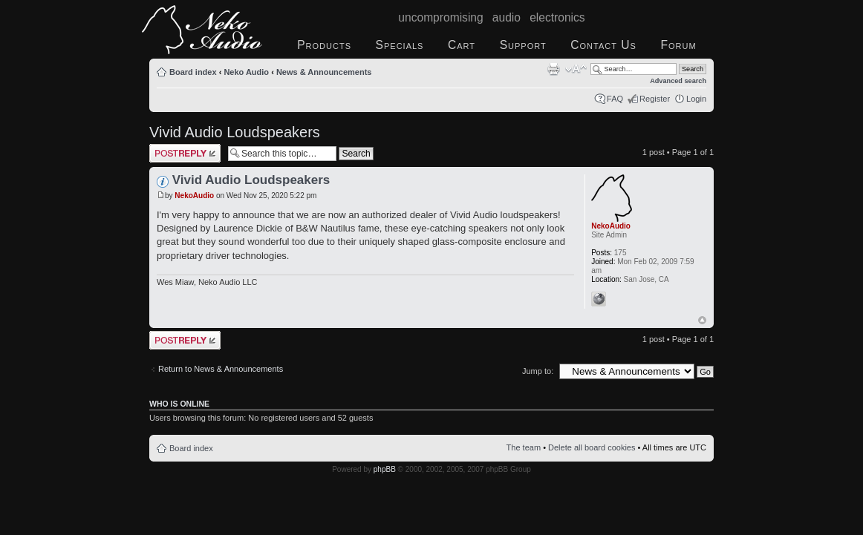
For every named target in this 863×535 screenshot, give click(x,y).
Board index (193, 72)
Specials (400, 45)
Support (523, 45)
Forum (678, 45)
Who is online (179, 403)
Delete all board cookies (591, 447)
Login (696, 98)
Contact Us (603, 45)
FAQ (615, 98)
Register (654, 98)
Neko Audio (246, 72)
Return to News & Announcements (220, 368)
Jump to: (537, 371)
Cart (461, 45)
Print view (553, 69)
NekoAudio (194, 195)
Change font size (576, 69)
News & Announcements (324, 72)
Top (702, 320)
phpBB (385, 469)
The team (524, 447)
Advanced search (678, 81)
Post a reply (185, 153)
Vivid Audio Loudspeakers (234, 132)
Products (324, 45)
